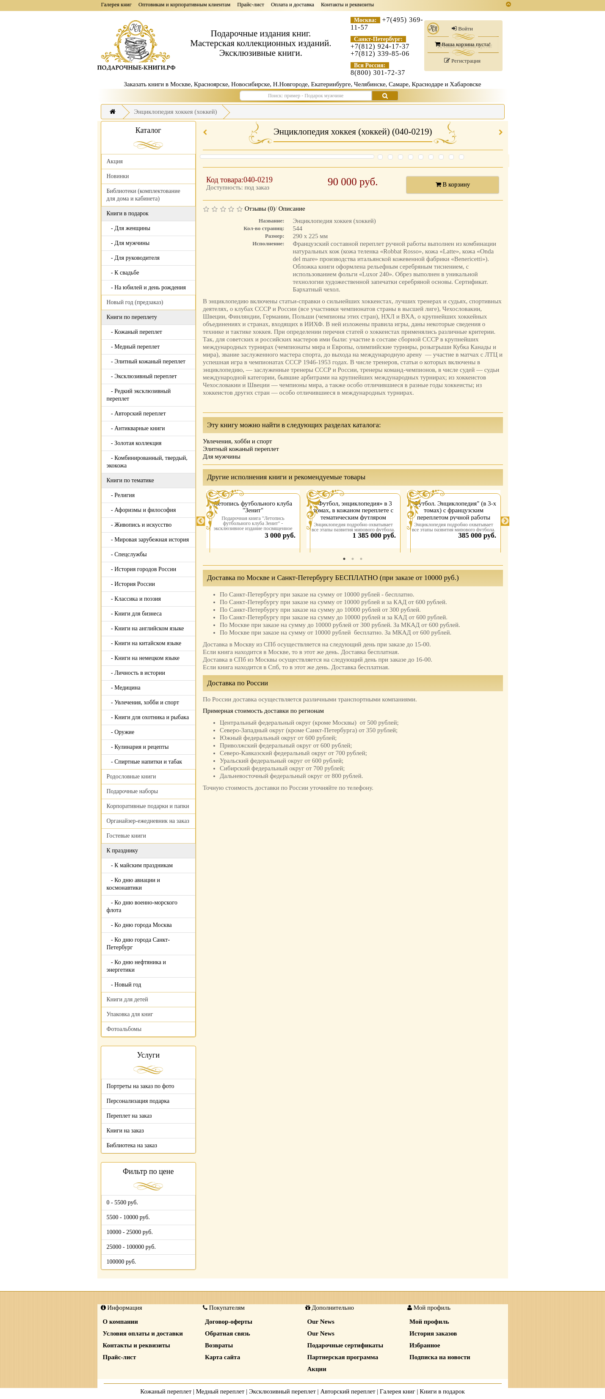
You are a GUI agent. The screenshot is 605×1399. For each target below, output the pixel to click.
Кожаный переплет (165, 1391)
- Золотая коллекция (134, 443)
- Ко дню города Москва (139, 925)
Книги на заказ (125, 1130)
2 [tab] (352, 559)
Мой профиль (429, 1321)
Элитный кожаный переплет (241, 448)
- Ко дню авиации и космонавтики (133, 884)
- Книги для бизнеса (134, 613)
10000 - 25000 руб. (130, 1232)
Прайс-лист (250, 4)
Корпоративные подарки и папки (148, 806)
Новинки (118, 176)
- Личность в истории (136, 673)
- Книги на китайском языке (144, 643)
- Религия (121, 495)
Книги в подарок (442, 1391)
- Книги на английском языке (145, 628)
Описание (292, 208)
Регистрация (462, 61)
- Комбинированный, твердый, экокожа (147, 462)
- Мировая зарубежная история (148, 539)
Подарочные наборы (132, 791)
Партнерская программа (342, 1357)
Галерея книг (116, 4)
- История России (131, 584)
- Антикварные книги (136, 428)
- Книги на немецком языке (143, 658)
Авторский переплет (347, 1391)
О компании (120, 1321)
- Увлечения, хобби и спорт (143, 702)
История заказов (433, 1333)
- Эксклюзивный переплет (142, 376)
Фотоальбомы (124, 1029)
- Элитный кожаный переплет (146, 361)
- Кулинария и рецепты (138, 747)
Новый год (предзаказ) (135, 302)
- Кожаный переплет (134, 332)
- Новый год (124, 984)
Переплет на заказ (129, 1116)
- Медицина (124, 687)
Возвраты (219, 1345)
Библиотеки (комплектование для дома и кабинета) (143, 195)
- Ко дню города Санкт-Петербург (138, 944)
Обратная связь (227, 1333)
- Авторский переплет (136, 413)
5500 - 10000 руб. (128, 1217)
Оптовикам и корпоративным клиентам (184, 4)
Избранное (424, 1345)
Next (505, 521)
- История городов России (142, 569)
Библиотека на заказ (132, 1145)
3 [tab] (361, 559)
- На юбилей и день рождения (146, 287)
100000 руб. (121, 1262)
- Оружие (121, 732)
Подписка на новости (439, 1357)
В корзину (453, 184)
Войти (462, 28)
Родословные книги (131, 776)
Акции (316, 1369)
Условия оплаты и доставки (143, 1333)
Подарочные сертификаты (345, 1345)
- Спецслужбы (127, 554)
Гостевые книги (126, 836)
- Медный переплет (133, 347)
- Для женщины (129, 228)
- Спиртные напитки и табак (144, 762)
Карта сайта (222, 1357)
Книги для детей (127, 999)
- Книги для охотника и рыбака (148, 717)
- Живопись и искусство (139, 525)
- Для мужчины (128, 243)
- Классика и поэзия (134, 599)
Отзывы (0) (260, 208)
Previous (200, 521)
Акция (115, 161)
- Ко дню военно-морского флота (142, 906)
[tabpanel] (253, 521)
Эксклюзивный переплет (282, 1391)
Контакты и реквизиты (347, 4)
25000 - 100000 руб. (131, 1247)
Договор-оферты (228, 1321)
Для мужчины (221, 456)
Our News (320, 1321)
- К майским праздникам (140, 865)
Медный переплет (220, 1391)
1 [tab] (344, 559)
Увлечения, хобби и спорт (237, 441)
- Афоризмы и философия (141, 510)
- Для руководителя (133, 258)
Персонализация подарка (138, 1101)
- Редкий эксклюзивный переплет (139, 395)
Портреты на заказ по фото (140, 1086)
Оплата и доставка (292, 4)
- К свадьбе (123, 272)
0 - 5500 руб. (122, 1202)
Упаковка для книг (130, 1014)
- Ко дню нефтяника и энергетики (136, 966)
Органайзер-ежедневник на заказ (148, 821)
